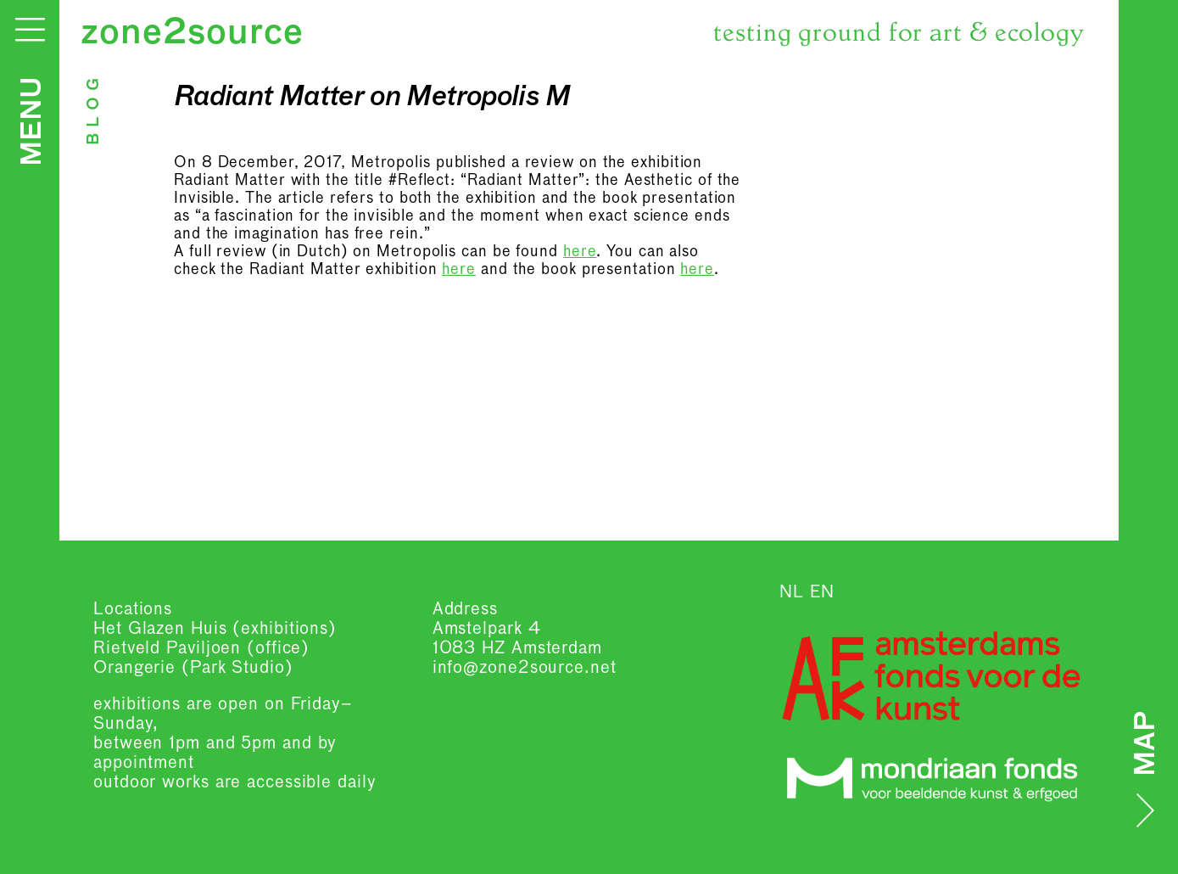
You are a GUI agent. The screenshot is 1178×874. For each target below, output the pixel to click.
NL (791, 592)
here (580, 252)
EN (822, 592)
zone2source (192, 34)
